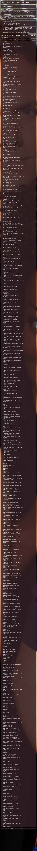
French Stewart (4, 11)
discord (13, 2)
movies (8, 2)
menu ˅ (27, 2)
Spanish (25, 35)
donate (23, 2)
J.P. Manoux (15, 11)
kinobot (3, 2)
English (17, 35)
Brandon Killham (31, 13)
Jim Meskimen (26, 11)
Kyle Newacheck (9, 9)
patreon (18, 2)
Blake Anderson (7, 14)
